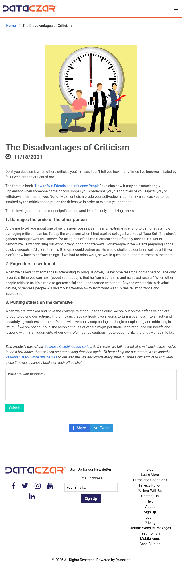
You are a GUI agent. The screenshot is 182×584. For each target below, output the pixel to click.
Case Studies (150, 544)
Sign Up (150, 512)
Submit (14, 408)
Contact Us (150, 496)
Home (10, 26)
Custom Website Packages (150, 528)
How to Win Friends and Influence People (67, 186)
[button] (176, 8)
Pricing (149, 523)
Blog (149, 469)
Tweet (101, 428)
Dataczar (122, 560)
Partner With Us (150, 491)
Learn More (150, 475)
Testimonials (150, 533)
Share (79, 428)
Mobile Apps (150, 538)
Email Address (91, 478)
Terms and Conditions (150, 480)
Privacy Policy (150, 485)
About (150, 507)
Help (150, 501)
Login (149, 517)
